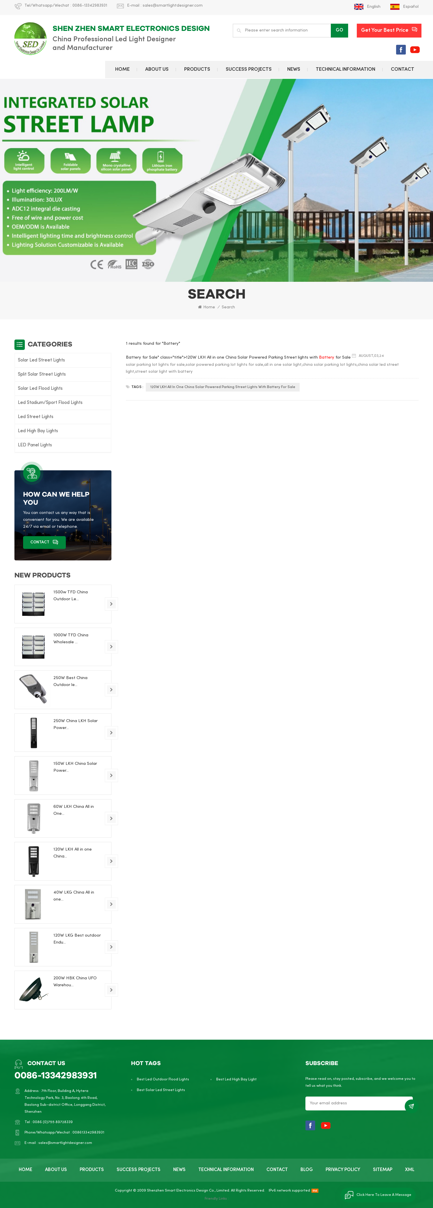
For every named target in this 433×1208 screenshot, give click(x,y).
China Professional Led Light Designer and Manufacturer (114, 43)
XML (410, 1170)
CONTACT (402, 69)
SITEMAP (382, 1170)
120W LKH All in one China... (72, 852)
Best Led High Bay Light (236, 1079)
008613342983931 (88, 1132)
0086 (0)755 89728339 (53, 1122)
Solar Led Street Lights (41, 360)
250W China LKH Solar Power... (75, 724)
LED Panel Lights (35, 445)
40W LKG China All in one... (73, 895)
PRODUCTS (197, 69)
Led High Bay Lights (38, 431)
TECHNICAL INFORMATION (345, 69)
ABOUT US (157, 69)
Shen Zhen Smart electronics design (131, 28)
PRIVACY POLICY (343, 1170)
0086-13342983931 (89, 6)
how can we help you (56, 498)
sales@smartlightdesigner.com (173, 6)
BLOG (307, 1170)
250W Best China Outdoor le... (70, 681)
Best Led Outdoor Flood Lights (163, 1079)
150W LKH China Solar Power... (75, 767)
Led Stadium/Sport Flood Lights (50, 402)
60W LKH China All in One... (73, 810)
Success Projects (249, 69)
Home (122, 69)
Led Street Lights (35, 417)
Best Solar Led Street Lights (161, 1090)
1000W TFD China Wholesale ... (70, 638)
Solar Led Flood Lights (40, 388)
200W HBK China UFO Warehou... (75, 981)
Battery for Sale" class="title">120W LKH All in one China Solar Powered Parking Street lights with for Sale (238, 357)
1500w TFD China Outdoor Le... (70, 595)
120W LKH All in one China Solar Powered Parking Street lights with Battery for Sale (222, 387)
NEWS (293, 69)
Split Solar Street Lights (42, 374)
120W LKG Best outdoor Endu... (77, 938)
